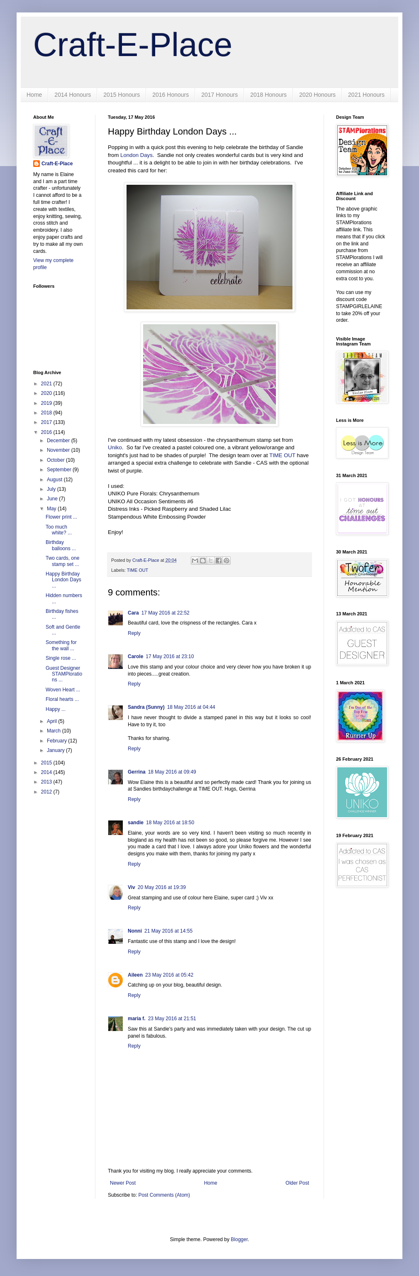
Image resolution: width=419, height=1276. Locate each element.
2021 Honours (366, 94)
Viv (131, 887)
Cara (133, 613)
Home (34, 94)
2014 (47, 772)
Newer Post (123, 1183)
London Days (136, 155)
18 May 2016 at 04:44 (191, 707)
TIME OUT (282, 455)
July (52, 489)
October (56, 460)
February (57, 741)
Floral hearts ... (62, 699)
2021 (47, 384)
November (59, 450)
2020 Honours (317, 94)
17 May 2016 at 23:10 (170, 656)
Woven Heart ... (63, 690)
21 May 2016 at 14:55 (168, 931)
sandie (136, 822)
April (52, 721)
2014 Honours (72, 94)
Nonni (135, 931)
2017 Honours (219, 94)
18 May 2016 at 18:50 (170, 822)
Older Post (297, 1183)
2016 (47, 432)
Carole (135, 656)
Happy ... (56, 709)
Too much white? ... (59, 530)
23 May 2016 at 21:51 (172, 1018)
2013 (47, 782)
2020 (47, 393)
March (54, 731)
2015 (47, 763)
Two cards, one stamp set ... (62, 561)
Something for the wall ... (61, 645)
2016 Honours (170, 94)
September (60, 470)
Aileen (135, 975)
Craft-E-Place (132, 44)
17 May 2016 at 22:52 (165, 613)
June (53, 499)
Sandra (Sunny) (146, 707)
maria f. (137, 1018)
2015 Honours (121, 94)
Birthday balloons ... (61, 545)
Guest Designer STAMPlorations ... (64, 674)
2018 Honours (268, 94)
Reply (134, 633)
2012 (47, 792)
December (59, 440)
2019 (47, 403)
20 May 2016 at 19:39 (162, 887)
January (56, 750)
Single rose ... (61, 658)
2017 (47, 422)
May (52, 509)
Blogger (239, 1239)
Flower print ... (61, 517)
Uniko (115, 447)
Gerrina (137, 772)
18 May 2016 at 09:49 (172, 772)
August (55, 479)
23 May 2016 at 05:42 (169, 975)
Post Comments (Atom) (164, 1195)
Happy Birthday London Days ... (63, 580)
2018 (47, 413)
